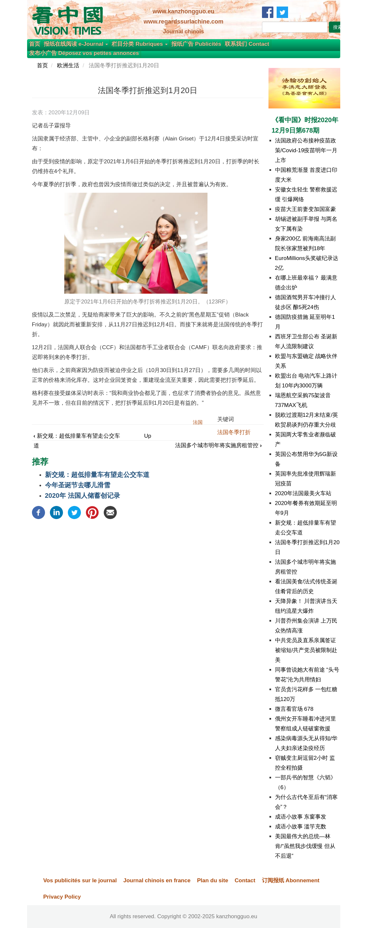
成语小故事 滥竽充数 (301, 826)
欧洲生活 (68, 65)
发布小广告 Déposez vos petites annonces (84, 53)
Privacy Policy (62, 897)
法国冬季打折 (234, 432)
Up (147, 436)
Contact (245, 880)
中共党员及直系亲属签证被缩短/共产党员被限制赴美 (306, 650)
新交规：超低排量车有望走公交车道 (97, 474)
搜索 (337, 27)
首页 (34, 44)
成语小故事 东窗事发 (301, 817)
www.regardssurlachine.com (183, 21)
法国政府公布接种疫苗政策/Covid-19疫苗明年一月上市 (306, 150)
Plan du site (212, 880)
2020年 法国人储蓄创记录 (82, 495)
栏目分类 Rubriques (140, 44)
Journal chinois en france (157, 880)
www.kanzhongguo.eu (183, 11)
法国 (198, 422)
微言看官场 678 (294, 709)
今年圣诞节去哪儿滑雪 (77, 485)
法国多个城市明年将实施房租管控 (218, 445)
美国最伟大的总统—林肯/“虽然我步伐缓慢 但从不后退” (305, 846)
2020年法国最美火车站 (303, 493)
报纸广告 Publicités (196, 44)
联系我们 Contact (247, 44)
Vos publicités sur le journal (80, 880)
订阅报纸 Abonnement (291, 880)
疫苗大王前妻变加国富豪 (305, 209)
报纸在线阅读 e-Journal (76, 44)
